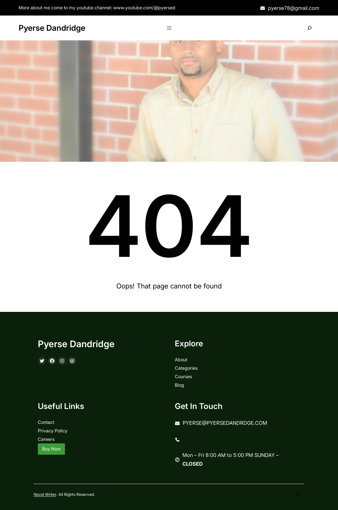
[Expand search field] (310, 28)
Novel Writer (45, 494)
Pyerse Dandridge (52, 28)
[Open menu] (169, 28)
